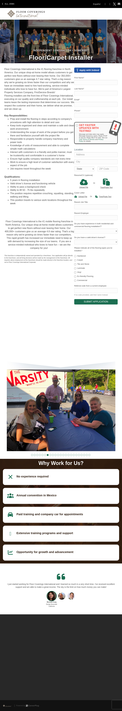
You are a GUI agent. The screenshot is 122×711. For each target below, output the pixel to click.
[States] (84, 168)
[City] (96, 161)
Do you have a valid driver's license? (90, 237)
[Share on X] (114, 4)
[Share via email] (119, 3)
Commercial (80, 280)
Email (77, 100)
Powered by (27, 705)
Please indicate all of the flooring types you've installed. (93, 249)
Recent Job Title (81, 202)
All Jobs (7, 4)
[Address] (96, 154)
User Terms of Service (87, 139)
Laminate (79, 268)
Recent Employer (81, 213)
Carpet (78, 260)
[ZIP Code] (107, 168)
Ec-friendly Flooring (83, 276)
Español (96, 4)
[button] (32, 455)
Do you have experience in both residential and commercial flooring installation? (93, 225)
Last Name (79, 89)
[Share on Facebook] (105, 4)
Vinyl (77, 272)
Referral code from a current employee (90, 286)
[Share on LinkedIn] (110, 4)
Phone (77, 111)
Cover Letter (79, 193)
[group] (61, 410)
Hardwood (80, 256)
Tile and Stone (81, 264)
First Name (79, 78)
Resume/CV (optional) (83, 175)
